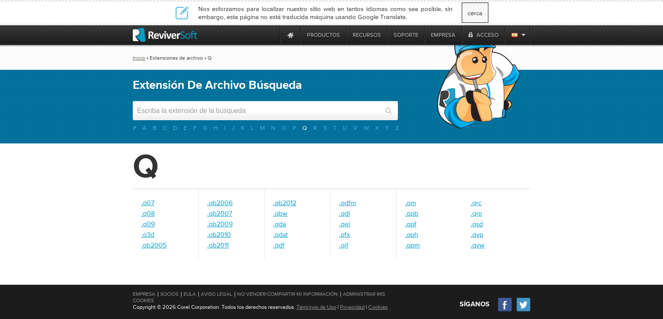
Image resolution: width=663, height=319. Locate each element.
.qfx (344, 234)
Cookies (378, 307)
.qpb (411, 213)
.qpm (412, 245)
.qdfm (347, 202)
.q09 (148, 224)
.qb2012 (284, 202)
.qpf (410, 224)
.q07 (147, 202)
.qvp (477, 234)
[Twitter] (523, 310)
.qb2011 (218, 245)
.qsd (477, 224)
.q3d (147, 234)
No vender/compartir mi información (287, 294)
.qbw (280, 213)
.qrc (476, 202)
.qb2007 (219, 213)
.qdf (279, 245)
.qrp (476, 213)
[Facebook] (505, 310)
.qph (411, 234)
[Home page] (290, 34)
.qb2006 (220, 202)
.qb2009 (220, 224)
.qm (410, 202)
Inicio (139, 58)
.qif (343, 245)
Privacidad (352, 307)
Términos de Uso (316, 307)
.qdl (344, 213)
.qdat (280, 234)
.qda (279, 224)
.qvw (478, 245)
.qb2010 (219, 234)
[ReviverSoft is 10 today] (271, 34)
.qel (344, 224)
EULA (190, 294)
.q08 (148, 213)
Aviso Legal (216, 294)
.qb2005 (154, 245)
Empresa (144, 294)
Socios (169, 294)
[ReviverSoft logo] (165, 35)
